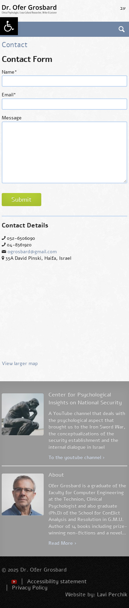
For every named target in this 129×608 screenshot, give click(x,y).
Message (12, 118)
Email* (9, 95)
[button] (9, 26)
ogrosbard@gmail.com (32, 251)
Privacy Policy (29, 587)
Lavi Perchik (112, 594)
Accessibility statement (57, 581)
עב (123, 8)
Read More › (62, 543)
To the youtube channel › (77, 457)
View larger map (64, 317)
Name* (9, 72)
